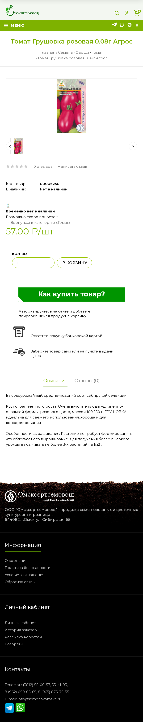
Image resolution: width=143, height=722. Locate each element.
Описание (55, 380)
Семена (65, 52)
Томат (97, 52)
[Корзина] (136, 13)
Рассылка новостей (23, 637)
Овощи (82, 52)
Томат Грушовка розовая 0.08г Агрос (73, 58)
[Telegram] (114, 25)
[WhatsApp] (122, 25)
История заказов (21, 630)
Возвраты (14, 644)
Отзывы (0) (87, 380)
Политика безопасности (27, 567)
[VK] (129, 25)
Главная (47, 52)
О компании (16, 560)
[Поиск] (117, 13)
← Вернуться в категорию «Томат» (38, 222)
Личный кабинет (20, 623)
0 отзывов (43, 166)
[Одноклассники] (137, 25)
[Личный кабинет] (127, 13)
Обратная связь (19, 582)
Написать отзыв (72, 166)
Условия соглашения (24, 574)
